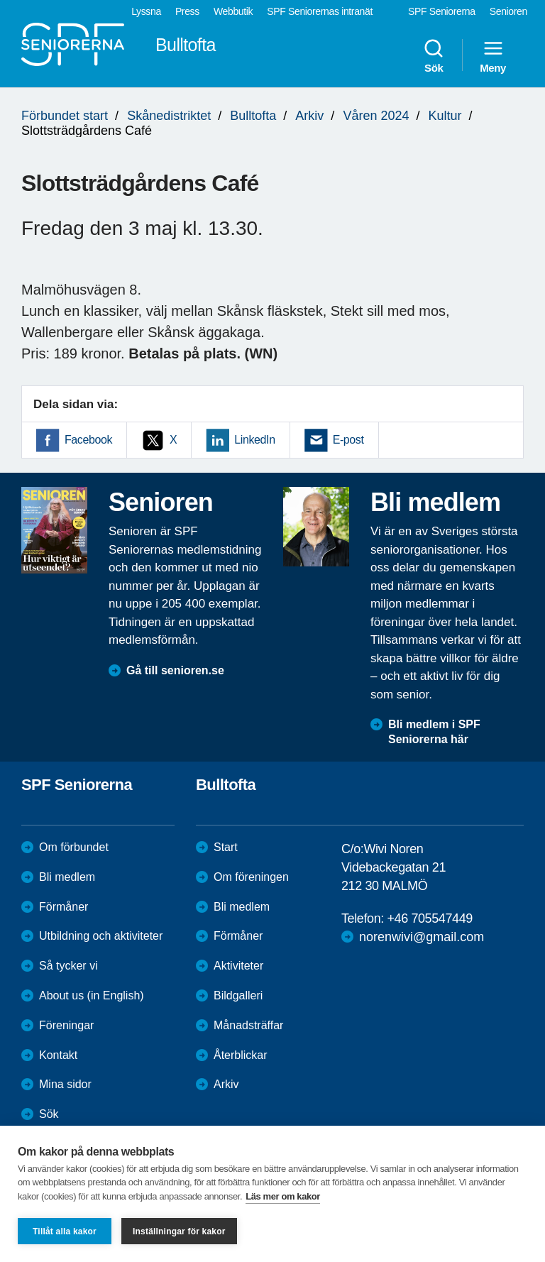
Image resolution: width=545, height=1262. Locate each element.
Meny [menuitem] (493, 55)
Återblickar (241, 1055)
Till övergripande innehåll (0, 0)
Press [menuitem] (187, 11)
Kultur (445, 115)
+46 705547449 (429, 918)
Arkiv (309, 115)
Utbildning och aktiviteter (101, 936)
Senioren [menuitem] (508, 11)
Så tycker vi (68, 966)
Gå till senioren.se (175, 670)
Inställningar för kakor (179, 1231)
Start (226, 847)
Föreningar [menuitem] (66, 1025)
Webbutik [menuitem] (233, 11)
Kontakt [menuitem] (58, 1055)
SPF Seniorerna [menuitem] (441, 11)
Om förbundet (74, 847)
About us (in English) (91, 995)
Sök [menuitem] (433, 55)
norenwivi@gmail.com (421, 937)
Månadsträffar (248, 1025)
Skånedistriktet (169, 115)
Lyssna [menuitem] (146, 11)
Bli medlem (67, 877)
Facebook (88, 440)
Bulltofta (253, 115)
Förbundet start (64, 115)
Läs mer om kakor (283, 1196)
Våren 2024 (376, 115)
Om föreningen (251, 877)
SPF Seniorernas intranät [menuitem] (320, 11)
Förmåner (63, 907)
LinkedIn (254, 440)
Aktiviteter (238, 966)
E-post (348, 440)
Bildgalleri (238, 995)
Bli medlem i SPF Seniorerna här (434, 731)
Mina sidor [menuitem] (65, 1084)
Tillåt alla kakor (65, 1231)
